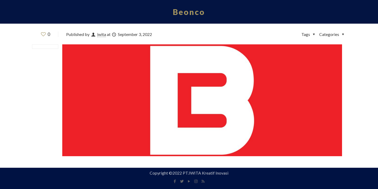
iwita (101, 34)
